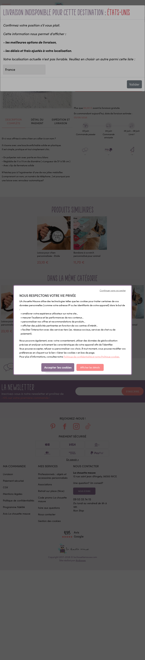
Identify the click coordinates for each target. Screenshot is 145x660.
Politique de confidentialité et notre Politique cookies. (91, 356)
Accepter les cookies (57, 367)
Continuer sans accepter (113, 290)
